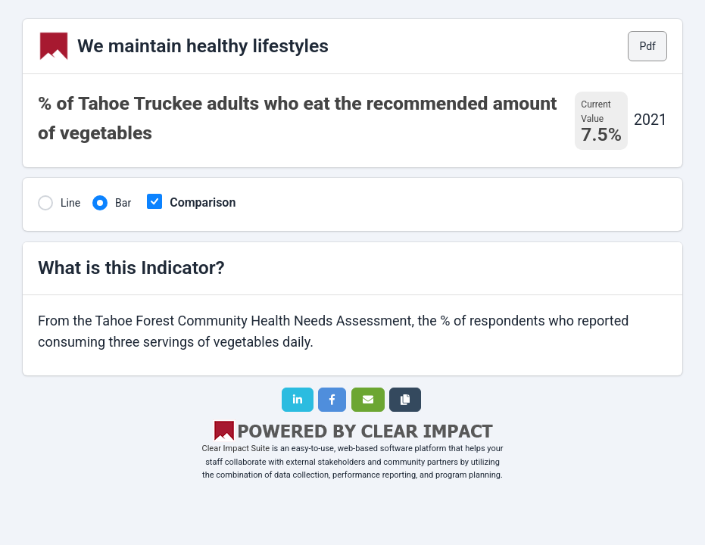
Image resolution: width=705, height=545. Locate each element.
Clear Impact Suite (236, 448)
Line (70, 203)
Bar (123, 203)
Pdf (647, 46)
